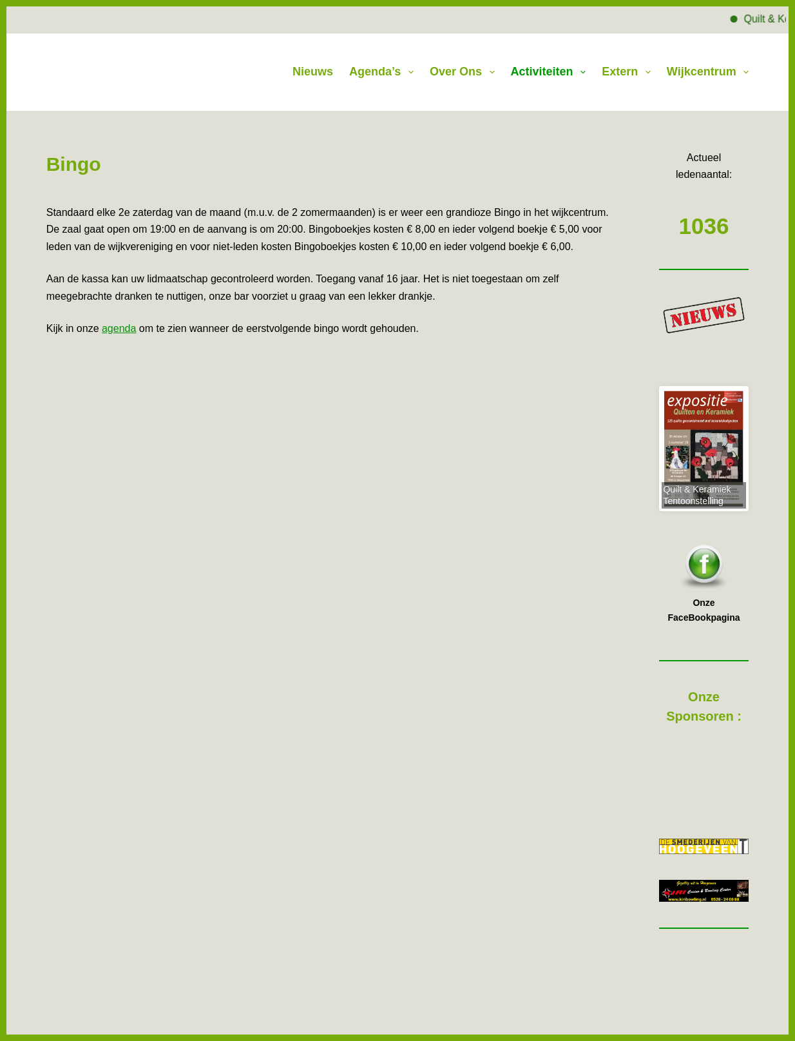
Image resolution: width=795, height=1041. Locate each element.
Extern (629, 72)
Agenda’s (384, 72)
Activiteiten (551, 72)
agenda (119, 328)
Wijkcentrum (708, 72)
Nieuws (312, 71)
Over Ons (465, 72)
